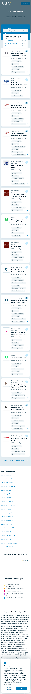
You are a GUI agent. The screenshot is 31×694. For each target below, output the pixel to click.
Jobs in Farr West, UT (7, 475)
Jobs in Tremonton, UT (7, 528)
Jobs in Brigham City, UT (8, 505)
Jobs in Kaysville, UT (7, 516)
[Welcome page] (6, 3)
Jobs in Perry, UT (6, 497)
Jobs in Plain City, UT (7, 482)
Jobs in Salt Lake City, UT (8, 535)
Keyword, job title (7, 28)
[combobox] (15, 30)
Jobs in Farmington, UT (7, 520)
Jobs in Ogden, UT (6, 479)
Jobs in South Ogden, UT (8, 486)
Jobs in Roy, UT (5, 494)
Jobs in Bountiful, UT (7, 524)
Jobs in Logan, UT (6, 531)
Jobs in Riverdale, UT (7, 490)
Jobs (9, 11)
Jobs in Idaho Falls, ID (7, 547)
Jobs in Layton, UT (6, 513)
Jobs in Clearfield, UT (7, 501)
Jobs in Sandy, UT (6, 539)
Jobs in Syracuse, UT (7, 509)
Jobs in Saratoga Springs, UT (9, 543)
